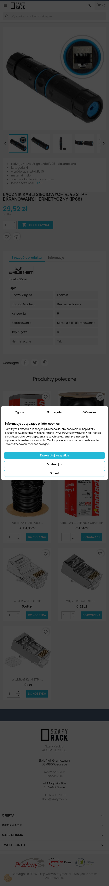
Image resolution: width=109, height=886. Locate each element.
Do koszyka (37, 537)
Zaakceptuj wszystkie (54, 455)
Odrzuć (55, 473)
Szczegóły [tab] (54, 412)
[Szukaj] (54, 16)
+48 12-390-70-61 (54, 795)
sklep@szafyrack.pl (54, 799)
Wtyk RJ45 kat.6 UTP (27, 601)
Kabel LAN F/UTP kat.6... (27, 523)
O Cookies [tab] (89, 412)
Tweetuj (35, 362)
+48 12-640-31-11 (54, 772)
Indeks (14, 279)
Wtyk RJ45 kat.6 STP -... (81, 601)
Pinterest (45, 362)
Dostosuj (54, 464)
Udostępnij (25, 362)
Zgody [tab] (19, 412)
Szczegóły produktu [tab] (27, 258)
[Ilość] (7, 225)
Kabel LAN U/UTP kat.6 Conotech (82, 523)
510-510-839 (55, 776)
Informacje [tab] (56, 258)
